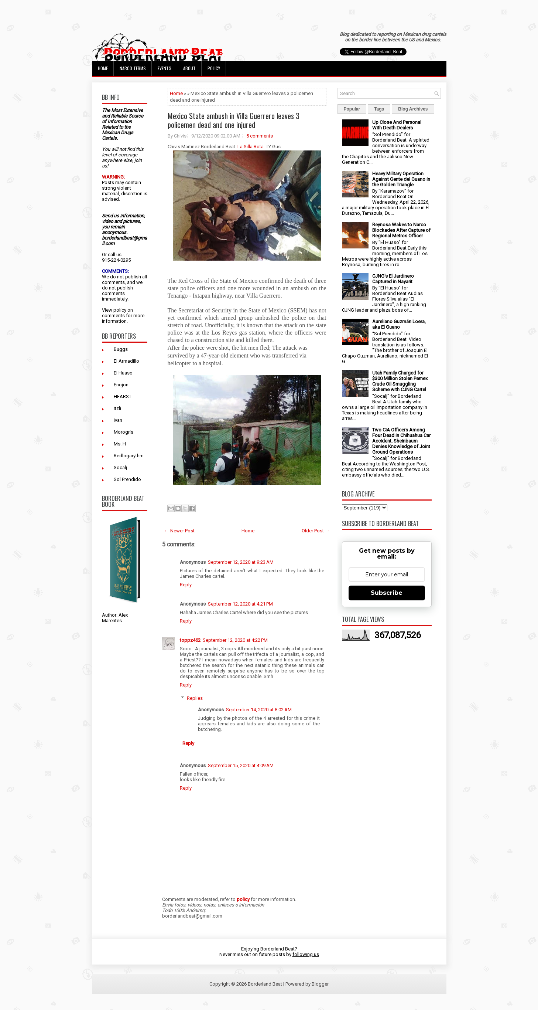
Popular (352, 109)
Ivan (118, 420)
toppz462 (190, 640)
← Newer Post (179, 530)
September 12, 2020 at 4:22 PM (235, 640)
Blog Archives (413, 109)
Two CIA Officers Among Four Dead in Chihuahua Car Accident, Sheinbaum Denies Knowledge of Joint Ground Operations (401, 441)
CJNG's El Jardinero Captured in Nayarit (393, 278)
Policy (214, 68)
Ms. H (120, 444)
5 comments (259, 136)
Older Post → (316, 530)
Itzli (117, 408)
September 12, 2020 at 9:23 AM (241, 562)
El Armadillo (126, 361)
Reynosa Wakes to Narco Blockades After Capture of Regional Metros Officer (401, 230)
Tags (379, 109)
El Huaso (123, 373)
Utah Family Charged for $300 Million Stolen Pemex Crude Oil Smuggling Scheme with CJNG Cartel (400, 381)
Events (164, 68)
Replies (195, 698)
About (189, 68)
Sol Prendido (127, 479)
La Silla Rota (250, 146)
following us (305, 954)
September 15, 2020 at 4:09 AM (241, 765)
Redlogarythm (129, 455)
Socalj (120, 467)
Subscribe (386, 592)
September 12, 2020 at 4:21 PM (240, 604)
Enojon (121, 384)
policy (119, 310)
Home (103, 68)
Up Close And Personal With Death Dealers (396, 125)
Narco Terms (133, 68)
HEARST (122, 396)
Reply (186, 584)
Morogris (123, 432)
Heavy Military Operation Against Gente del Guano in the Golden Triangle (401, 179)
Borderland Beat (265, 984)
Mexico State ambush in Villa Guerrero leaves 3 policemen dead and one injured (233, 120)
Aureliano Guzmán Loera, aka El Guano (399, 324)
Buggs (121, 349)
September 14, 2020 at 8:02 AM (259, 709)
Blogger (320, 984)
